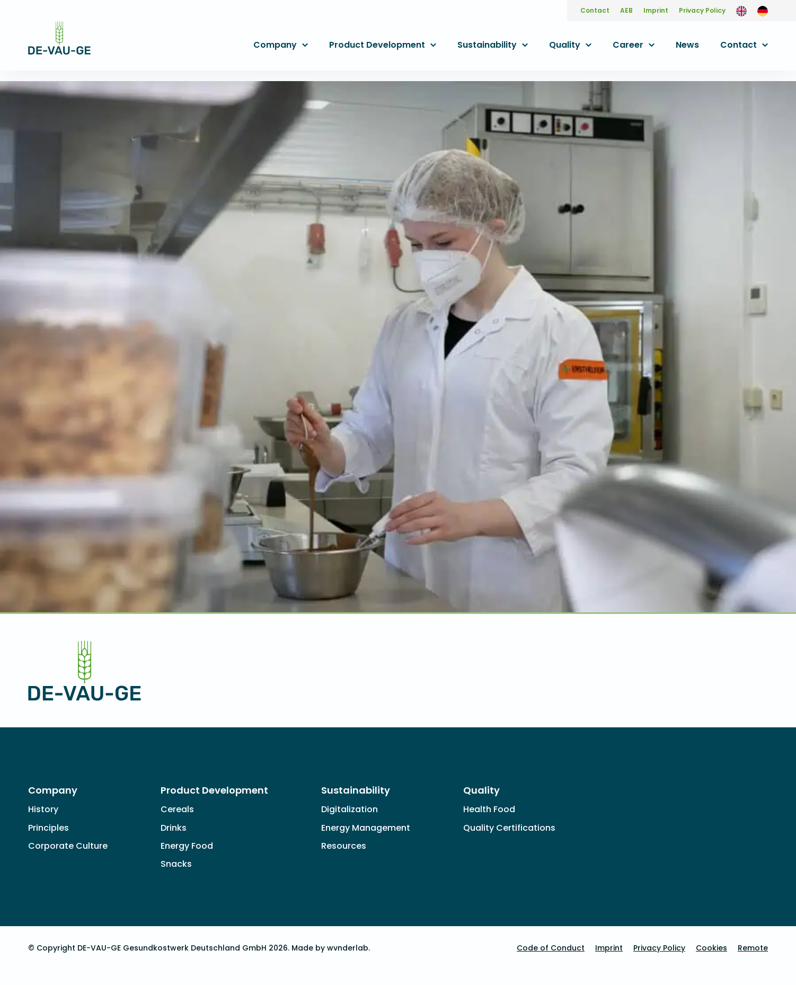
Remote (753, 948)
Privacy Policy (702, 10)
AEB (626, 10)
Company (275, 45)
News (687, 45)
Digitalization (349, 809)
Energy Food (187, 846)
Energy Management (365, 828)
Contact (594, 10)
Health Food (489, 809)
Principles (48, 828)
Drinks (174, 828)
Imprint (655, 10)
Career (628, 45)
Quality (564, 45)
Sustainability (487, 45)
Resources (343, 846)
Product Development (377, 45)
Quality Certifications (509, 828)
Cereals (177, 809)
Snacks (176, 864)
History (43, 809)
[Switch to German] (762, 10)
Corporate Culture (68, 846)
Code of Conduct (551, 948)
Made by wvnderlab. (330, 948)
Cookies (711, 948)
